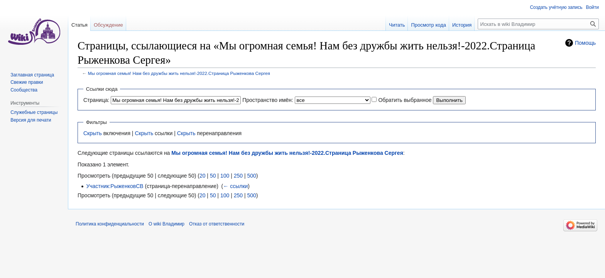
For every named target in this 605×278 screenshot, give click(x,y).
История (461, 25)
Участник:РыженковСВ (114, 186)
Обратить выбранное (404, 100)
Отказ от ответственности (216, 224)
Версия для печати (30, 120)
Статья (79, 25)
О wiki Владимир (166, 224)
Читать (397, 25)
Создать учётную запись (556, 7)
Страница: (96, 100)
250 (238, 176)
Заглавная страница (32, 75)
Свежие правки (26, 82)
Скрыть (92, 133)
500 (251, 176)
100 (224, 176)
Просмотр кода (428, 25)
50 (213, 176)
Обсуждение (108, 25)
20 (202, 176)
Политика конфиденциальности (110, 224)
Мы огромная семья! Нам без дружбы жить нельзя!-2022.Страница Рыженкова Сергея (179, 73)
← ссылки (235, 186)
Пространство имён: (267, 100)
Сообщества (23, 90)
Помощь (585, 43)
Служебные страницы (33, 112)
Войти (592, 7)
